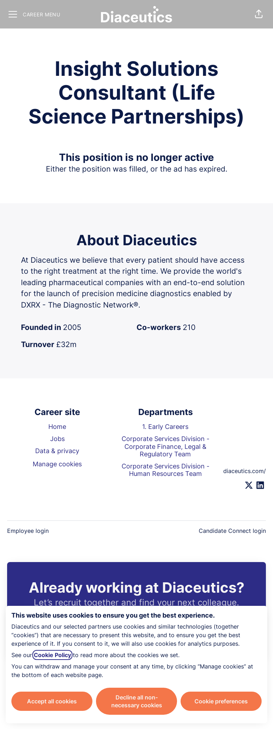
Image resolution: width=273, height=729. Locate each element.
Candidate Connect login (232, 530)
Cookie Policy (52, 655)
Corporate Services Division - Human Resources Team (165, 470)
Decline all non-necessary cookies (136, 701)
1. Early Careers (165, 426)
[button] (259, 14)
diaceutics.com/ (244, 470)
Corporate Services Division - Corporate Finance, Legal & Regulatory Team (165, 446)
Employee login (28, 530)
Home (57, 426)
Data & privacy (57, 451)
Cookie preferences (221, 701)
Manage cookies (57, 464)
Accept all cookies (52, 701)
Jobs (57, 438)
